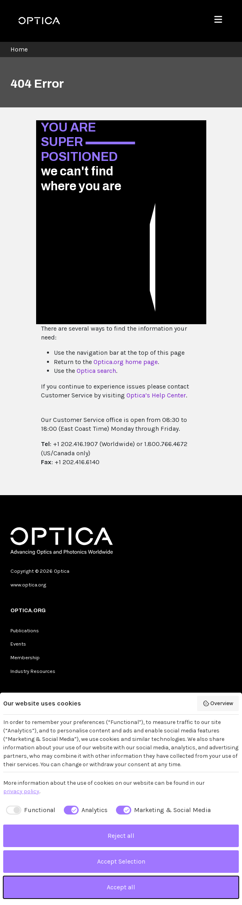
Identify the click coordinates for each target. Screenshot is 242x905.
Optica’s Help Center (156, 395)
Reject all (121, 835)
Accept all (121, 887)
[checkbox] (29, 810)
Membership (25, 657)
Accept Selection (121, 861)
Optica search (96, 370)
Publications (24, 630)
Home (19, 49)
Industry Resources (32, 671)
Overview (218, 703)
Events (18, 644)
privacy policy (21, 791)
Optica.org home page (126, 362)
